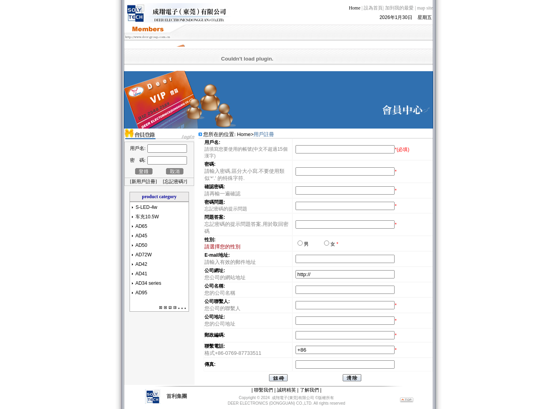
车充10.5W (147, 213)
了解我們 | (310, 387)
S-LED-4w (146, 204)
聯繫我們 (263, 387)
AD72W (143, 251)
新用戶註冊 (143, 178)
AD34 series (148, 280)
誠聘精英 (286, 387)
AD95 (141, 289)
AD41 (141, 270)
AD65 (141, 223)
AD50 (141, 242)
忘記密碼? (174, 178)
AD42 (141, 261)
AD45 (141, 232)
